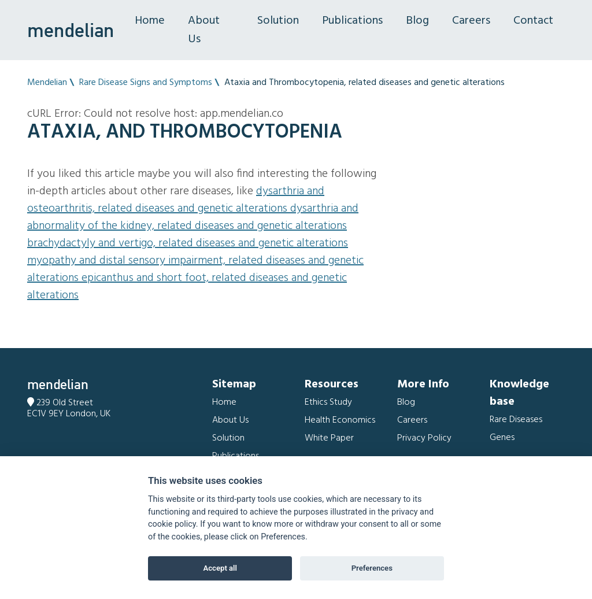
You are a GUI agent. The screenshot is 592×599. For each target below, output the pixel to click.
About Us (204, 30)
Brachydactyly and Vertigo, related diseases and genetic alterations (187, 243)
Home (150, 21)
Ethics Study (328, 402)
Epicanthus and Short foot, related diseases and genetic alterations (187, 287)
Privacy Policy (424, 438)
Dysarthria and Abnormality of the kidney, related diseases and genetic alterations (192, 217)
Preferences (372, 568)
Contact (533, 21)
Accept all (220, 568)
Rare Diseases (516, 419)
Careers (471, 21)
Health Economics (340, 420)
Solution (278, 21)
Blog (417, 21)
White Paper (329, 438)
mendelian (70, 30)
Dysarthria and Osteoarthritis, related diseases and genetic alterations (175, 200)
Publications (352, 21)
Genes (502, 437)
